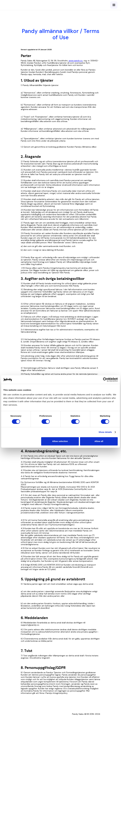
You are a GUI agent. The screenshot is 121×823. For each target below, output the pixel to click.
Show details (105, 432)
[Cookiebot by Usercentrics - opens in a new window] (105, 379)
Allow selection (60, 441)
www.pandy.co (76, 60)
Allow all (98, 441)
